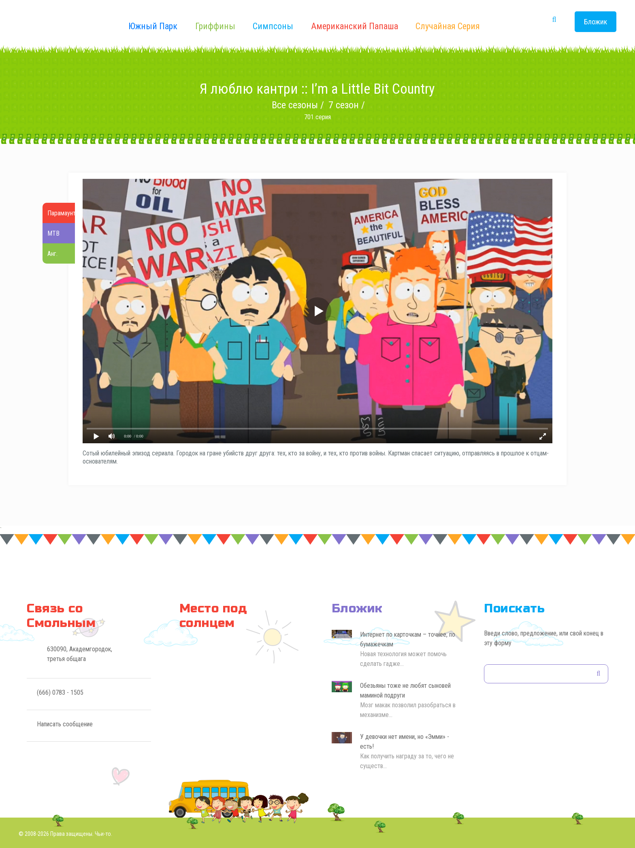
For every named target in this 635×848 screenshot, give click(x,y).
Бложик (595, 21)
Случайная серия (448, 26)
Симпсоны (273, 26)
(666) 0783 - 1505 (60, 692)
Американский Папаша (354, 26)
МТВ (53, 233)
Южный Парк (152, 26)
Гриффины (215, 26)
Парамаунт (61, 213)
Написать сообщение (65, 724)
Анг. (52, 254)
